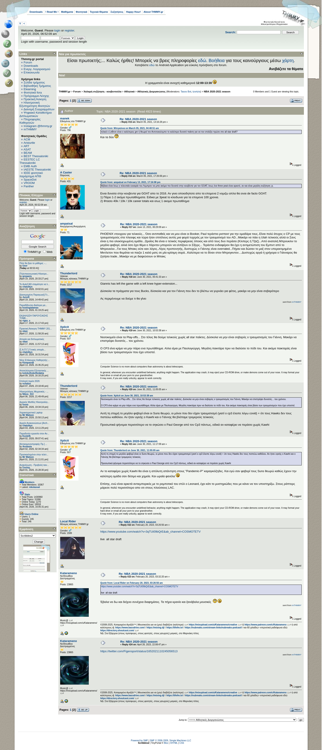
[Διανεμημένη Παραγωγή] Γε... (34, 295)
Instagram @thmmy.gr (38, 126)
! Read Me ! (52, 11)
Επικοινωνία (32, 72)
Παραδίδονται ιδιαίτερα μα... (33, 305)
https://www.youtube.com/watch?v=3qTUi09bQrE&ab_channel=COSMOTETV (150, 531)
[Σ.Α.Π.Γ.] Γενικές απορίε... (32, 349)
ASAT (27, 149)
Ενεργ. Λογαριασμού (37, 69)
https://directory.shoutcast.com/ (117, 630)
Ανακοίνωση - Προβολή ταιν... (34, 465)
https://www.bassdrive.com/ (130, 627)
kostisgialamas (30, 307)
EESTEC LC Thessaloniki (29, 161)
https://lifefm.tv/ (174, 627)
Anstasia (27, 446)
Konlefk (26, 436)
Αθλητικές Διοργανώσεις (151, 91)
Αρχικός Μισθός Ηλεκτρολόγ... (34, 402)
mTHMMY (30, 129)
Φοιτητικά (81, 11)
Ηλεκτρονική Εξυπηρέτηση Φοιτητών (34, 104)
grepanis (27, 276)
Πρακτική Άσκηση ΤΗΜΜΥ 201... (35, 328)
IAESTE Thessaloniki (37, 169)
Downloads (36, 11)
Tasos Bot (186, 91)
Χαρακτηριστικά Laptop (30, 412)
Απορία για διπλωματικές (31, 339)
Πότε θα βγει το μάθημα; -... (33, 263)
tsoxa (25, 404)
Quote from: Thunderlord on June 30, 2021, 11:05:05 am (129, 450)
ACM (27, 139)
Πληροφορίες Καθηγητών (30, 121)
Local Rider (68, 521)
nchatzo (26, 383)
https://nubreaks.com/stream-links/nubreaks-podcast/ (213, 627)
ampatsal (66, 223)
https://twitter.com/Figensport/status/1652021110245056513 (138, 651)
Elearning (30, 89)
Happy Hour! (133, 11)
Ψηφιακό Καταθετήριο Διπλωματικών (35, 114)
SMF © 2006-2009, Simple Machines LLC (170, 740)
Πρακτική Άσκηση (35, 99)
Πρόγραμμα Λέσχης (36, 96)
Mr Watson (28, 415)
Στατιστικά (26, 475)
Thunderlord (68, 273)
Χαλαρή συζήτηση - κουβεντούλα (102, 91)
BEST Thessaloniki (36, 156)
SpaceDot (30, 179)
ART (26, 146)
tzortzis (196, 91)
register (69, 30)
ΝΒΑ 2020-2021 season (217, 91)
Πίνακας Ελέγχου (31, 195)
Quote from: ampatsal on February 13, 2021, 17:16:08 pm (130, 182)
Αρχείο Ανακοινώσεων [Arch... (34, 423)
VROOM (29, 183)
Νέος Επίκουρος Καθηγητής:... (34, 360)
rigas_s (26, 320)
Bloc (166, 743)
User (24, 266)
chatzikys (27, 286)
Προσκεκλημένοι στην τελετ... (33, 454)
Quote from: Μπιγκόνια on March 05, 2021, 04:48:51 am (129, 128)
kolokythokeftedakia (33, 373)
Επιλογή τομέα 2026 (29, 381)
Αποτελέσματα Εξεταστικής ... (34, 370)
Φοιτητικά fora (33, 92)
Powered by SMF (139, 740)
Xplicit (64, 327)
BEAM (28, 152)
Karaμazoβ (28, 362)
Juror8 (25, 297)
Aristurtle (29, 142)
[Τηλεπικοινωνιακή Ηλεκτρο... (33, 274)
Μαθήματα (67, 11)
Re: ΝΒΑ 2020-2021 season (138, 119)
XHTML (174, 743)
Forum (28, 62)
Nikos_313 (27, 394)
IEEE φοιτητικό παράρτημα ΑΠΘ (31, 174)
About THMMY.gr (153, 11)
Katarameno (68, 573)
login (57, 30)
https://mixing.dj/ (156, 627)
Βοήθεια (217, 60)
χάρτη (288, 60)
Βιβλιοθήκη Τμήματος (37, 86)
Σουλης (26, 467)
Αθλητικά (129, 91)
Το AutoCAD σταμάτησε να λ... (34, 284)
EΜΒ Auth (30, 166)
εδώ (202, 60)
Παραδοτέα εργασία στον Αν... (34, 433)
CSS (181, 743)
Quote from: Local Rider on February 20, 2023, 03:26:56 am (131, 583)
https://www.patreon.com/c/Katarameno (265, 624)
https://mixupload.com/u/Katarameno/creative (213, 624)
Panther (29, 186)
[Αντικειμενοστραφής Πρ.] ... (33, 444)
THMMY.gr (64, 91)
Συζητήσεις (116, 11)
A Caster (66, 172)
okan (25, 331)
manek (64, 118)
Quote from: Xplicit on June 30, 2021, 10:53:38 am (126, 395)
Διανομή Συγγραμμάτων (38, 109)
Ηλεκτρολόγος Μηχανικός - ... (34, 391)
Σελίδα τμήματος (34, 82)
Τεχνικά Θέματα (99, 11)
